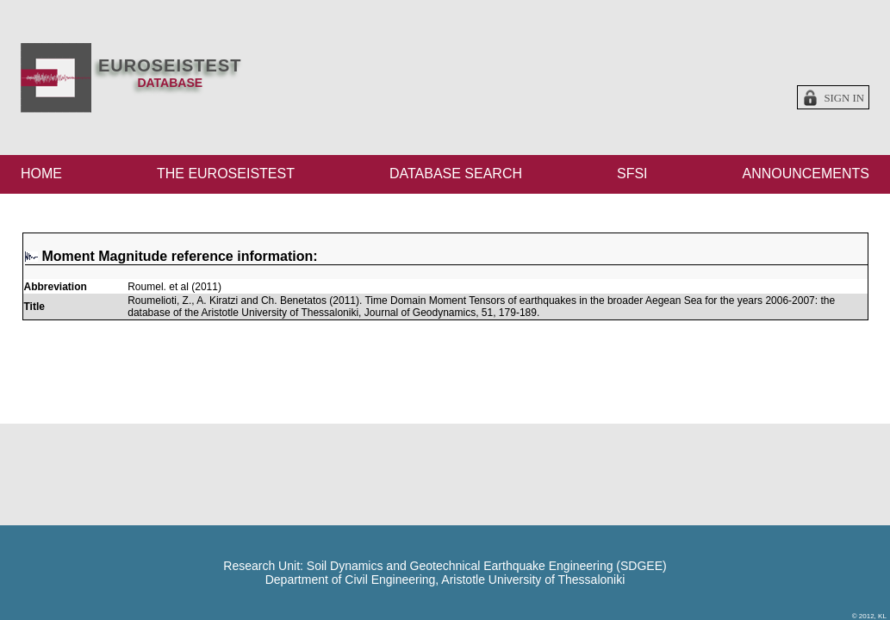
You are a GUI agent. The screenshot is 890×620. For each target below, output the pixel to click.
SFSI (632, 173)
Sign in (844, 98)
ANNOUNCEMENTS (805, 173)
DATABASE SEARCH (455, 173)
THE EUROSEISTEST (226, 173)
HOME (41, 173)
